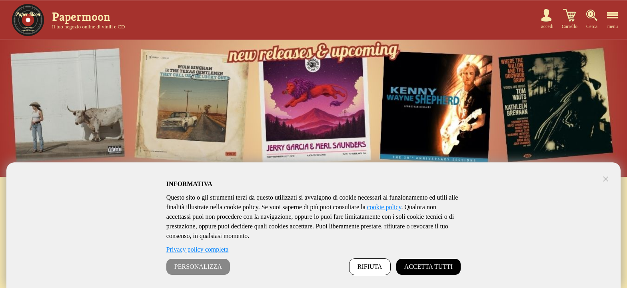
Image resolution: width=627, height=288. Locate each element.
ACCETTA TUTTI (428, 266)
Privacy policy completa (197, 249)
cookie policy (384, 207)
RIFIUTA (369, 266)
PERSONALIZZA (198, 266)
